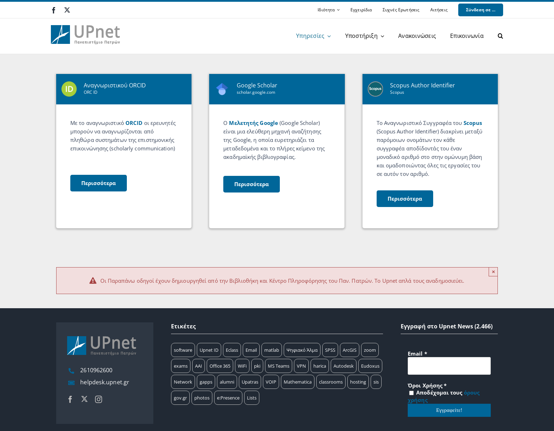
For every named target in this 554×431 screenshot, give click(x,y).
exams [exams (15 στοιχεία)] (181, 366)
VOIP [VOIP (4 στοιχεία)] (271, 382)
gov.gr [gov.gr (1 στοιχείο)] (180, 398)
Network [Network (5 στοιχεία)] (183, 382)
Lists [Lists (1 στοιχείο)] (252, 398)
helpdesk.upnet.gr (104, 382)
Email (417, 353)
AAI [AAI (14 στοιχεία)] (198, 366)
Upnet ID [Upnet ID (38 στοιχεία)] (209, 350)
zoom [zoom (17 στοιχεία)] (370, 350)
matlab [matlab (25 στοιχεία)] (271, 350)
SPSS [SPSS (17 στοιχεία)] (330, 350)
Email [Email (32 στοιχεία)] (251, 350)
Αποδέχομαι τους (443, 396)
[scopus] (430, 151)
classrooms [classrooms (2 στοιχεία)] (331, 382)
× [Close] (493, 272)
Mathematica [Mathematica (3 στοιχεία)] (298, 382)
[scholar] (276, 151)
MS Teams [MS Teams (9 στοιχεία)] (278, 366)
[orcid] (123, 151)
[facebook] (54, 10)
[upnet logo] (86, 20)
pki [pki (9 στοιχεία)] (257, 366)
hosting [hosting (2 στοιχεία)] (358, 382)
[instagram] (98, 399)
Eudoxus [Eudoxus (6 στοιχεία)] (370, 366)
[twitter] (67, 10)
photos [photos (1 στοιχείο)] (202, 398)
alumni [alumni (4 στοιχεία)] (227, 382)
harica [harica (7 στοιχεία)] (319, 366)
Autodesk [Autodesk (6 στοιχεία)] (344, 366)
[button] (500, 36)
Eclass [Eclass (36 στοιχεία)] (232, 350)
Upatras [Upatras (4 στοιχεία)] (250, 382)
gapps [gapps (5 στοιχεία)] (206, 382)
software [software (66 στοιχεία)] (183, 350)
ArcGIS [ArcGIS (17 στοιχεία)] (349, 350)
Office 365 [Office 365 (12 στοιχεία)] (220, 366)
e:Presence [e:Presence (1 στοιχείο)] (228, 398)
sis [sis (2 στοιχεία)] (376, 382)
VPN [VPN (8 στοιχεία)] (301, 366)
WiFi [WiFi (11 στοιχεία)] (242, 366)
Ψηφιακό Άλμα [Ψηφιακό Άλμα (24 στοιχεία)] (302, 350)
